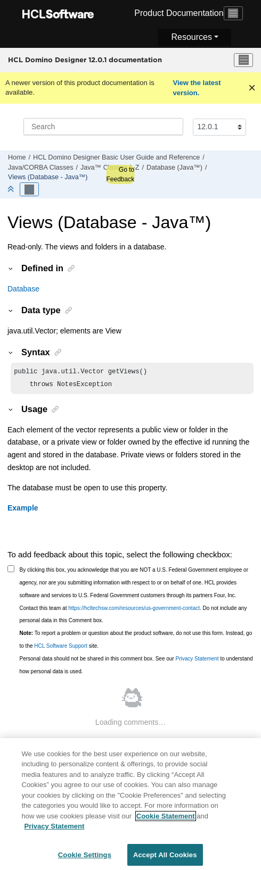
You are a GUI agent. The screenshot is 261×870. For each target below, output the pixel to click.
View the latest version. (197, 88)
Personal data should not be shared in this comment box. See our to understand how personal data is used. (136, 667)
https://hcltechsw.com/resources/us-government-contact (134, 610)
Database (23, 289)
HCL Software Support (60, 648)
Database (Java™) (174, 167)
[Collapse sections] (11, 189)
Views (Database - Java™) (48, 177)
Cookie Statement (165, 820)
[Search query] (103, 126)
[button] (11, 268)
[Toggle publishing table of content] (29, 189)
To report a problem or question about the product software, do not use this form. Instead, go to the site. (136, 641)
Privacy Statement (196, 661)
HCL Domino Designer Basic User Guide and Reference (116, 157)
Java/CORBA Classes (40, 167)
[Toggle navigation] (233, 13)
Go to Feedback (120, 174)
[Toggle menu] (243, 60)
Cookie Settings (84, 859)
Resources (191, 36)
